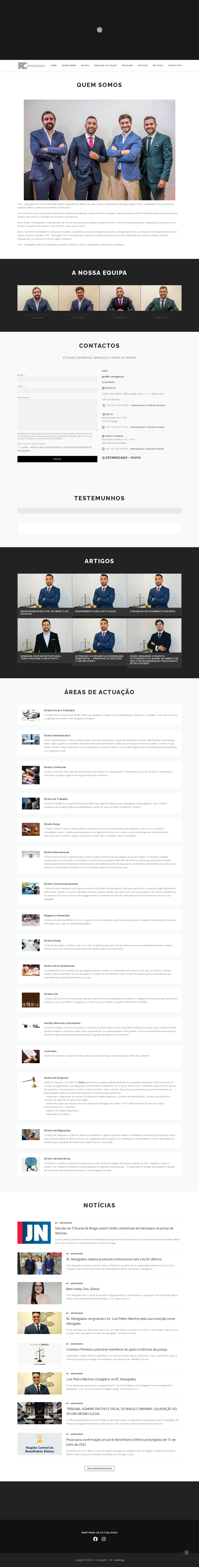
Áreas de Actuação (105, 65)
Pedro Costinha (120, 315)
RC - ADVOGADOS (63, 1223)
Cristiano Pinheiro (79, 315)
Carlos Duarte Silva (38, 315)
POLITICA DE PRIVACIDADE (32, 444)
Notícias (158, 65)
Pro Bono (127, 65)
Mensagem (24, 398)
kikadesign (119, 1560)
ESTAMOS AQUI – (117, 457)
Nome (21, 375)
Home (54, 65)
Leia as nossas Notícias (99, 1468)
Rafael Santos (161, 315)
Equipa (85, 65)
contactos (175, 65)
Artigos (143, 65)
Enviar (57, 459)
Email (21, 386)
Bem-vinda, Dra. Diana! (83, 1289)
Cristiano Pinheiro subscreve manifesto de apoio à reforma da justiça (116, 1349)
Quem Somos (69, 65)
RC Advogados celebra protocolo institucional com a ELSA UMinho (114, 1259)
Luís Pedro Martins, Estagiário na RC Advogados (101, 1379)
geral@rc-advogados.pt (113, 376)
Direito (81, 1082)
